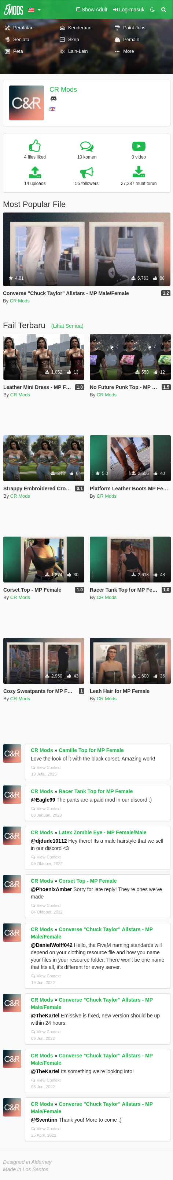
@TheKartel (45, 1016)
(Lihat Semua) (67, 326)
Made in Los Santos (25, 1169)
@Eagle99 (43, 800)
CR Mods (63, 89)
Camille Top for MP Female (91, 750)
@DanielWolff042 (52, 945)
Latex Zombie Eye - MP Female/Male (102, 832)
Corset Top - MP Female (88, 881)
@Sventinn (44, 1120)
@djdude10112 (49, 841)
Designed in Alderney (27, 1162)
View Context (46, 767)
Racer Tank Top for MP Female (96, 791)
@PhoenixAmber (51, 889)
